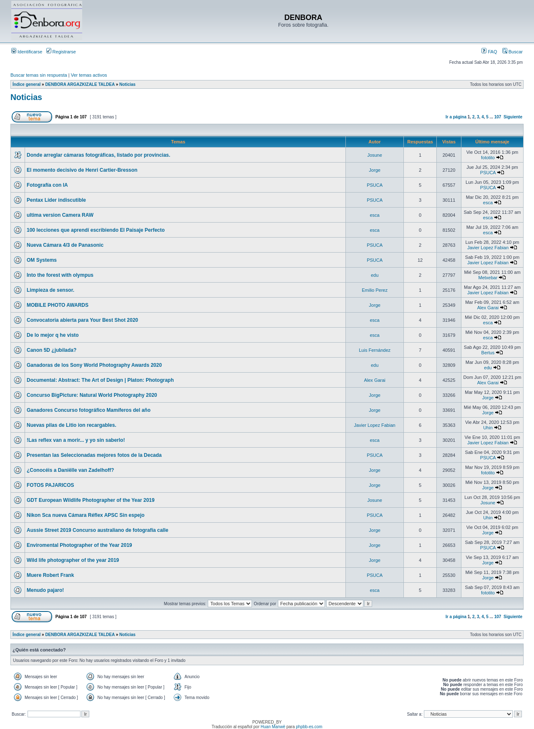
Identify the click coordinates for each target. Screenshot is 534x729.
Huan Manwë (273, 726)
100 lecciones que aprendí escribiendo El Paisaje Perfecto (96, 230)
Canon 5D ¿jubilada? (51, 350)
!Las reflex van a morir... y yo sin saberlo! (76, 440)
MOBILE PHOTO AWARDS (57, 305)
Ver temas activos (89, 75)
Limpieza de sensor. (50, 290)
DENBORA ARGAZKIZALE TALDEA (79, 84)
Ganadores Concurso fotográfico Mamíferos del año (89, 410)
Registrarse (61, 51)
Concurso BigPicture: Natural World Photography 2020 (92, 395)
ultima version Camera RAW (60, 215)
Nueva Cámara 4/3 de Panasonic (65, 245)
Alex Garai (488, 307)
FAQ (489, 51)
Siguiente (513, 117)
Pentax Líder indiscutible (56, 200)
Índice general (26, 84)
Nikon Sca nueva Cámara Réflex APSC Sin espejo (85, 515)
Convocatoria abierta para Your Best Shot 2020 (82, 320)
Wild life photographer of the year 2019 (73, 560)
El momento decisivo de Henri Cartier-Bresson (82, 170)
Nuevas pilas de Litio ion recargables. (71, 425)
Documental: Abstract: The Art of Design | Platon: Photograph (100, 380)
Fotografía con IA (47, 185)
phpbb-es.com (309, 726)
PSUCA (488, 172)
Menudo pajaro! (45, 590)
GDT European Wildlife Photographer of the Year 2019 (90, 500)
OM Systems (42, 260)
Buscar (512, 51)
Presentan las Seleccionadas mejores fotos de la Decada (94, 455)
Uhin (488, 427)
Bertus (488, 352)
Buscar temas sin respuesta (38, 75)
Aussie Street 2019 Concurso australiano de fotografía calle (97, 530)
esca (488, 202)
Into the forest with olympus (60, 275)
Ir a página (456, 117)
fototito (488, 157)
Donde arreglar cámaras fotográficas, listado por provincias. (98, 155)
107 (497, 117)
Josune (374, 155)
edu (374, 275)
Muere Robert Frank (50, 575)
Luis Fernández (374, 350)
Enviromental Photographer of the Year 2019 (79, 545)
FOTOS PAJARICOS (50, 485)
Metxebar (488, 277)
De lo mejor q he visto (53, 335)
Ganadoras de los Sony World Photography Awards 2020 (94, 365)
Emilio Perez (375, 290)
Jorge (374, 170)
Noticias (127, 84)
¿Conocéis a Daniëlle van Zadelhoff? (70, 470)
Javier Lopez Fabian (488, 247)
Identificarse (26, 51)
